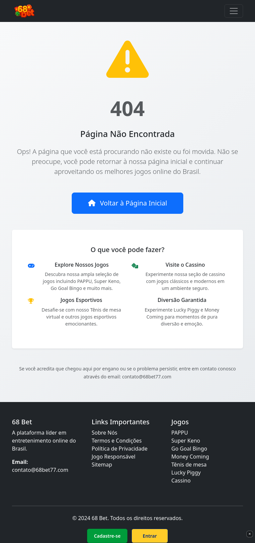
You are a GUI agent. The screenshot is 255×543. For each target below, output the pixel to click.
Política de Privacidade (119, 448)
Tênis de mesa (189, 464)
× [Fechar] (249, 534)
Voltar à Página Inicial (127, 203)
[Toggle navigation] (233, 11)
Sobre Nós (104, 432)
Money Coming (190, 456)
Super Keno (185, 440)
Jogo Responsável (113, 456)
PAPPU (179, 432)
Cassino (181, 480)
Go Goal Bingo (189, 448)
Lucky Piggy (186, 472)
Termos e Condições (117, 440)
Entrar (150, 536)
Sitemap (102, 464)
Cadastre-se (107, 536)
